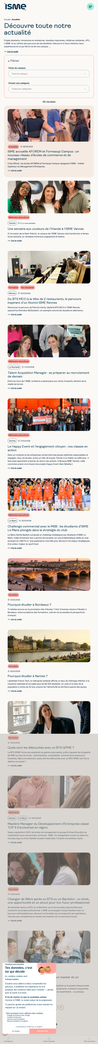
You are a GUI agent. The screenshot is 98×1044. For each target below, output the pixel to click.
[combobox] (47, 73)
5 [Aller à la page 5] (61, 1007)
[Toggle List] (85, 73)
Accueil (7, 19)
